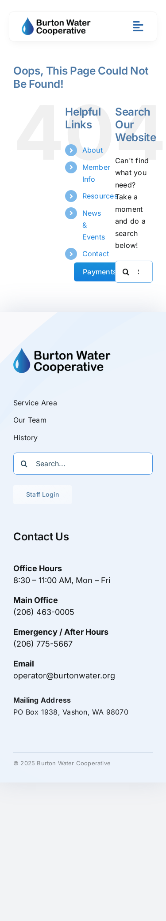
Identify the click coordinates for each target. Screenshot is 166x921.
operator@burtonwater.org (64, 675)
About (92, 150)
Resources (100, 195)
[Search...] (83, 464)
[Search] (126, 272)
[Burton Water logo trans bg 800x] (56, 20)
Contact (95, 253)
